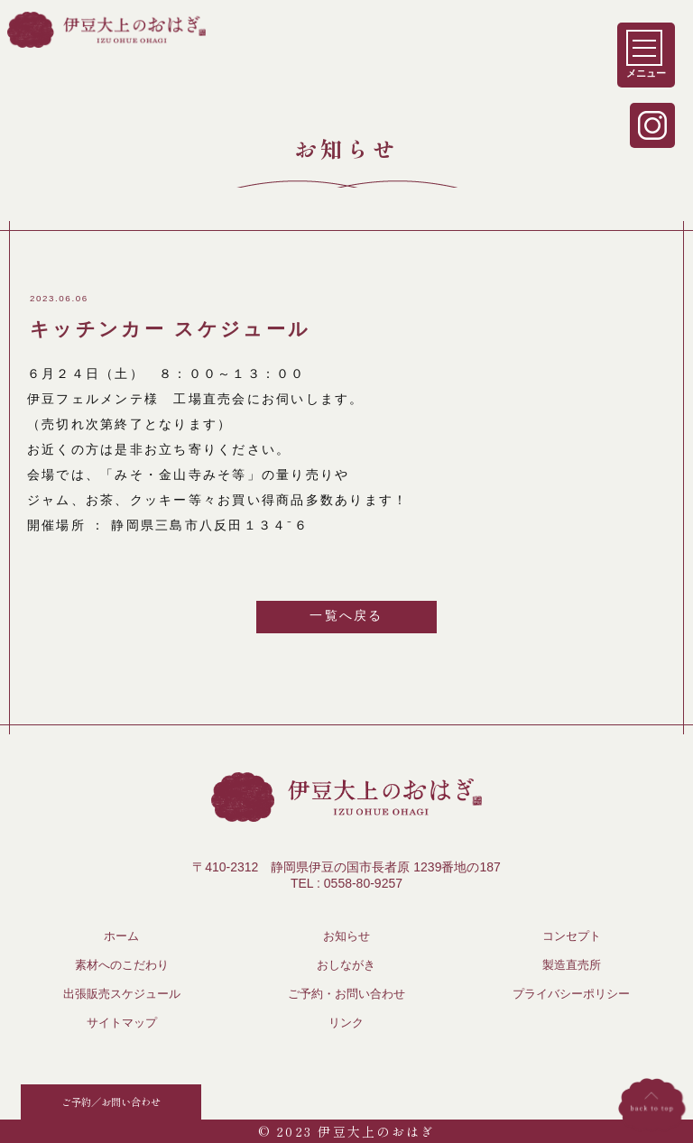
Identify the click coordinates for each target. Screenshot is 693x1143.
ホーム (121, 936)
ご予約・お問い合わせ (346, 994)
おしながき (346, 965)
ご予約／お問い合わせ (111, 1101)
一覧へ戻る (346, 615)
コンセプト (571, 936)
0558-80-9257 (363, 883)
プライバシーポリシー (571, 994)
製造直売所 (571, 965)
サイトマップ (122, 1023)
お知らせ (346, 936)
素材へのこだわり (122, 965)
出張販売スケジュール (121, 994)
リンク (346, 1023)
